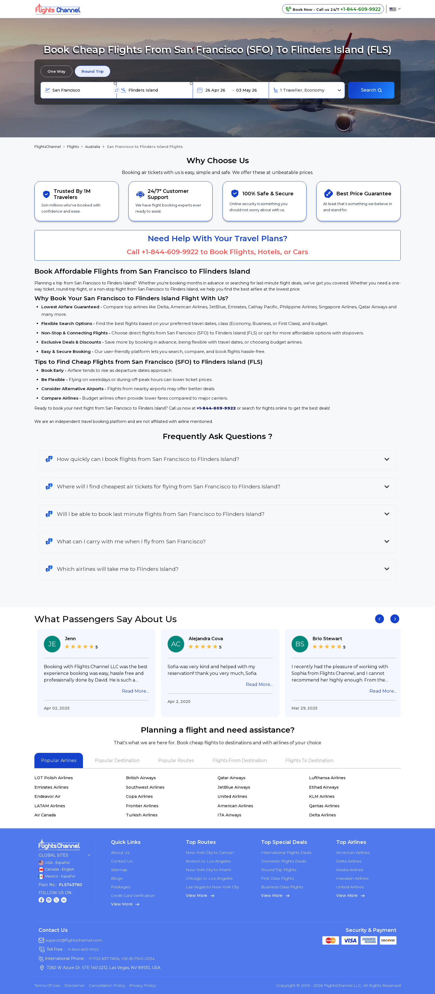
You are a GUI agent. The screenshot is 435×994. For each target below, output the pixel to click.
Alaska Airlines (349, 869)
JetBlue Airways (234, 787)
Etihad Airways (324, 787)
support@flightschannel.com (73, 940)
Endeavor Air (47, 796)
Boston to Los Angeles (208, 861)
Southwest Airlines (145, 787)
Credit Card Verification (133, 895)
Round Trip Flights (278, 869)
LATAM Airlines (49, 805)
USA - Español (54, 862)
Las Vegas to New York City (212, 886)
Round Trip (92, 71)
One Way (56, 71)
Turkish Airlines (142, 815)
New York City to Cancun (210, 852)
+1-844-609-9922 (169, 252)
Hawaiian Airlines (352, 878)
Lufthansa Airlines (327, 777)
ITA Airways (229, 815)
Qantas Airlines (324, 805)
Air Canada (45, 815)
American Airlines (235, 805)
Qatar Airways (232, 777)
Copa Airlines (139, 796)
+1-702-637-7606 (103, 958)
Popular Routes (176, 760)
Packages (120, 886)
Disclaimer (74, 985)
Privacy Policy (142, 985)
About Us (120, 852)
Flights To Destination (309, 760)
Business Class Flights (282, 886)
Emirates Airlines (51, 787)
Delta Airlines (322, 815)
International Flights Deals (286, 852)
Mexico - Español (57, 876)
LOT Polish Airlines (53, 777)
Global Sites (64, 855)
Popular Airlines (58, 760)
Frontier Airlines (142, 805)
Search (371, 90)
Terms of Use (47, 985)
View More (125, 904)
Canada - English (56, 869)
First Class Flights (277, 878)
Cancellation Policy (107, 985)
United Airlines (232, 796)
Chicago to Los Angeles (209, 878)
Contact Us (121, 861)
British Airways (141, 777)
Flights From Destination (240, 760)
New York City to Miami (208, 869)
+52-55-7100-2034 (137, 958)
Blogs (116, 878)
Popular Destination (117, 760)
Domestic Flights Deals (283, 861)
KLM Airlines (322, 796)
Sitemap (119, 869)
